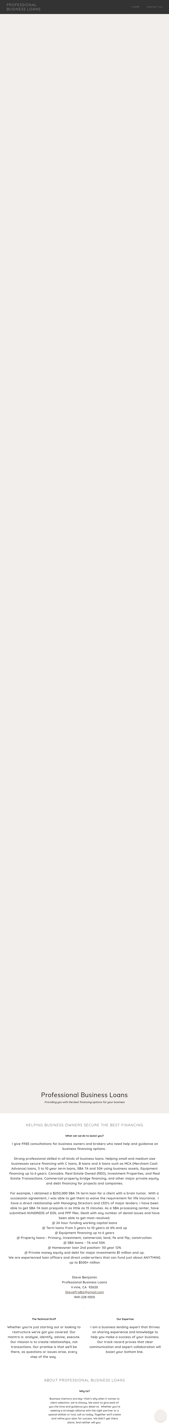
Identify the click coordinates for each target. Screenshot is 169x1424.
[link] (27, 9)
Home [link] (136, 7)
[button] (160, 1415)
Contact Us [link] (154, 7)
